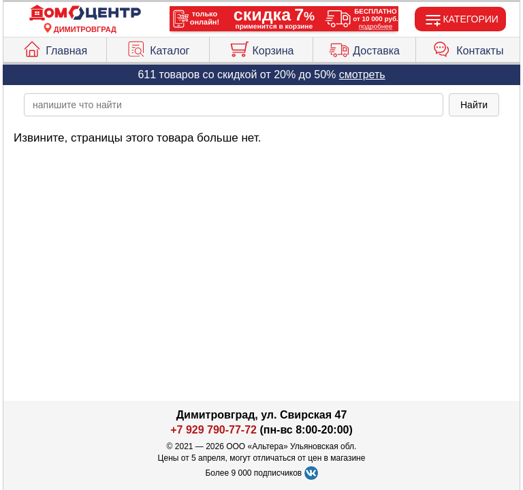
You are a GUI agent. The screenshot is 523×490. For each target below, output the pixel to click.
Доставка (364, 47)
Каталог (157, 47)
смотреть (362, 74)
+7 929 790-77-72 (213, 430)
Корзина (261, 47)
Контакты (467, 47)
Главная (54, 47)
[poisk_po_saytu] (233, 104)
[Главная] (85, 13)
